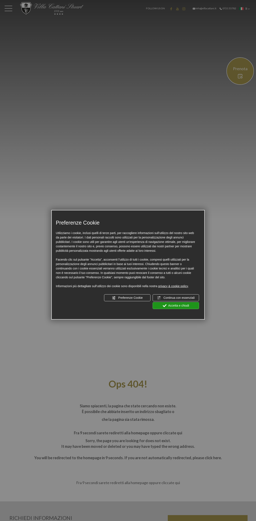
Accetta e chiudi (176, 306)
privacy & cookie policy (173, 286)
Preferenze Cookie (127, 298)
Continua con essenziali (176, 298)
